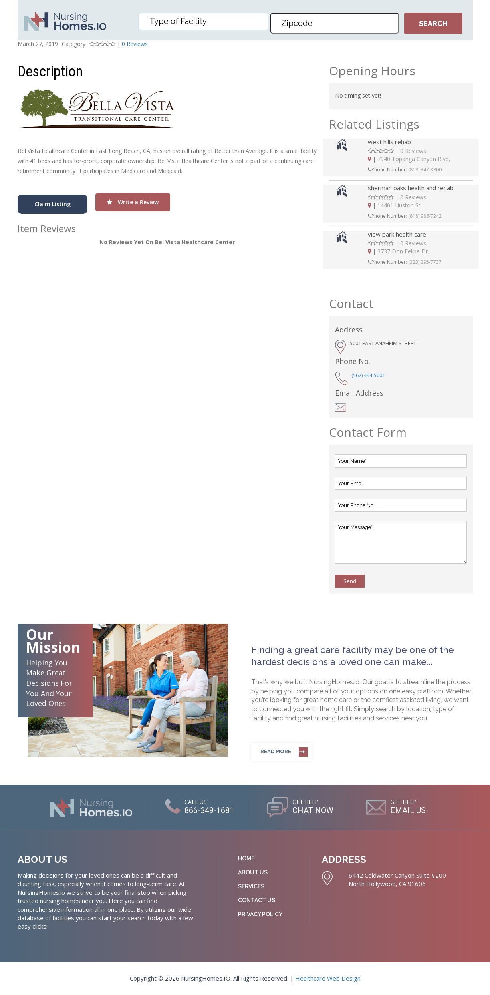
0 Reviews (135, 44)
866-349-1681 (209, 810)
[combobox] (203, 21)
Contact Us (256, 900)
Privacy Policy (260, 914)
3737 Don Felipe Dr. (403, 251)
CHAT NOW (312, 810)
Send (349, 581)
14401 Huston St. (399, 205)
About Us (253, 872)
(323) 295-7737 (425, 262)
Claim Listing (52, 204)
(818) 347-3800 (425, 169)
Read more (275, 751)
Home (246, 858)
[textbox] (205, 21)
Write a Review (133, 202)
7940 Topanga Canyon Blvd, (413, 159)
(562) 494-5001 (368, 375)
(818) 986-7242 (425, 216)
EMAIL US (408, 810)
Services (251, 886)
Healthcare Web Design (328, 978)
